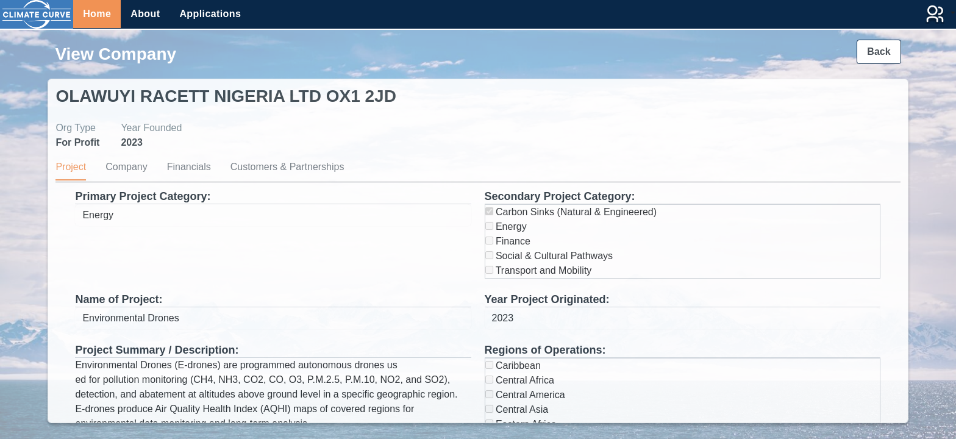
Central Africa (519, 380)
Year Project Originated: (547, 299)
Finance (507, 241)
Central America (525, 395)
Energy (506, 226)
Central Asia (517, 409)
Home (97, 14)
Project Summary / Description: (156, 350)
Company (126, 167)
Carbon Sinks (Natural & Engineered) (571, 212)
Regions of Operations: (545, 350)
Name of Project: (118, 299)
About (145, 14)
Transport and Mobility (538, 270)
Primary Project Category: (142, 196)
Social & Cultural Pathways (549, 256)
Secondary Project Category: (560, 196)
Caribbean (513, 365)
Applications (210, 14)
